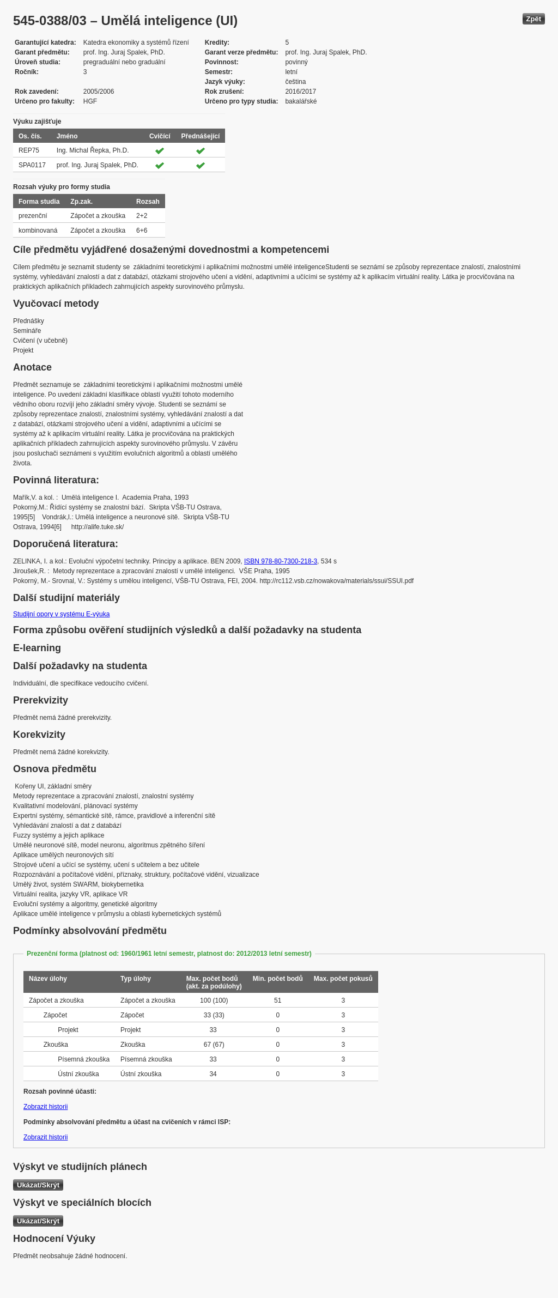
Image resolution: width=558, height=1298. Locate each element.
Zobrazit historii (45, 1107)
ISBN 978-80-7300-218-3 (280, 561)
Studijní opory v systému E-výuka (61, 614)
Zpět (533, 19)
